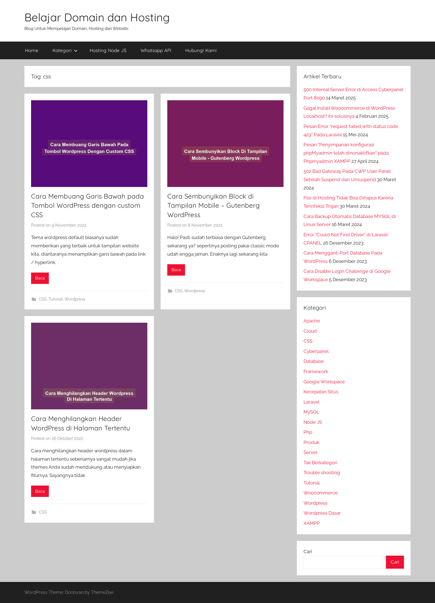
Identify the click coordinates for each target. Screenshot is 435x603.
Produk (311, 442)
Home (31, 50)
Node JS (313, 422)
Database (314, 361)
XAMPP (312, 523)
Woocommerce (321, 493)
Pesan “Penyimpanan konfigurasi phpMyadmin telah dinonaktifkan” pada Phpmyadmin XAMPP (346, 153)
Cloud (310, 331)
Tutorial (56, 299)
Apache (312, 321)
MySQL (311, 412)
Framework (316, 371)
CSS (43, 299)
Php (308, 432)
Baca (40, 278)
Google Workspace (324, 381)
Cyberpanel (316, 351)
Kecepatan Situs (321, 391)
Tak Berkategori (320, 462)
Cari (308, 551)
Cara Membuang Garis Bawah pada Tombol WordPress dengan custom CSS (87, 205)
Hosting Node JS (108, 50)
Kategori (65, 50)
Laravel (312, 402)
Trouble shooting (322, 472)
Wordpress (74, 299)
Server (311, 452)
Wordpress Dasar (322, 513)
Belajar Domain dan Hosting (97, 17)
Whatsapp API (156, 50)
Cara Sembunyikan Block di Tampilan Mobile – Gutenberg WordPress (213, 205)
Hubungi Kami (201, 50)
